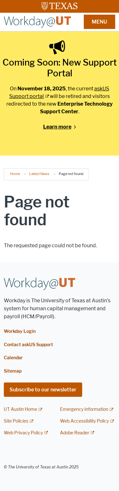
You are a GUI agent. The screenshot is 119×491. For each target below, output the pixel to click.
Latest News (39, 174)
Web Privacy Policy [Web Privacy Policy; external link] (23, 433)
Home (15, 174)
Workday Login (20, 331)
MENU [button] (99, 22)
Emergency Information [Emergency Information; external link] (84, 409)
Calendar (13, 358)
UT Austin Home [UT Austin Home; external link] (20, 409)
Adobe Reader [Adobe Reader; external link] (74, 433)
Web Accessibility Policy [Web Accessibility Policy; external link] (84, 421)
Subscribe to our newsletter (43, 390)
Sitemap (13, 371)
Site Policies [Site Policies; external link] (16, 421)
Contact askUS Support (28, 344)
